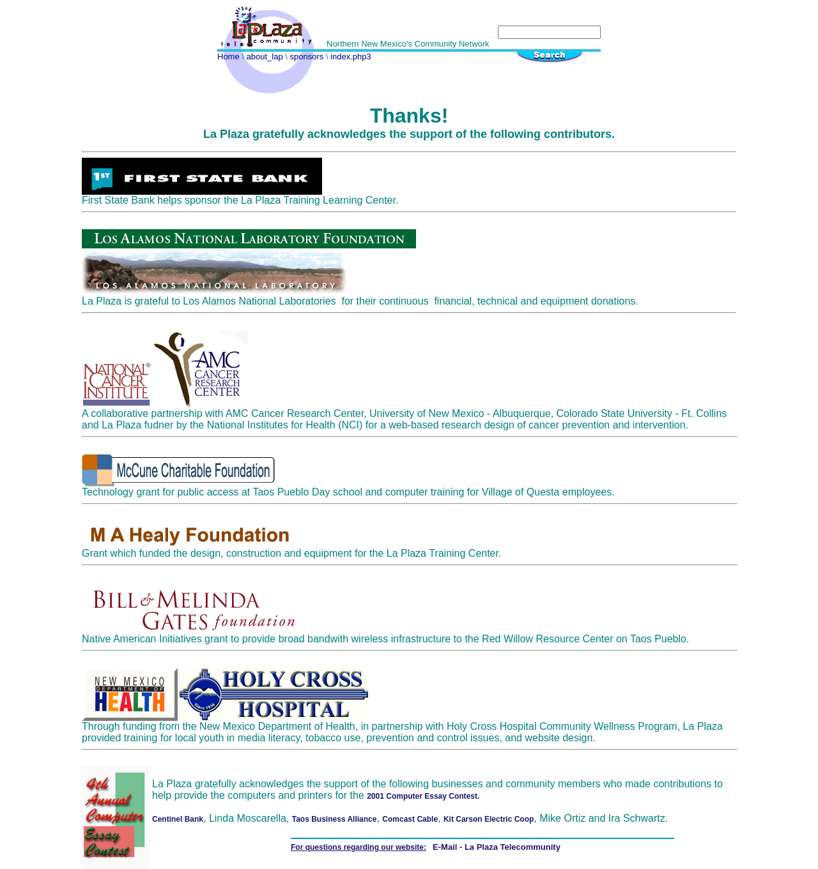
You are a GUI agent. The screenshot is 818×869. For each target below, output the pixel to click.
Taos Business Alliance (334, 819)
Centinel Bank (177, 819)
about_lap (264, 56)
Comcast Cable (410, 819)
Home (228, 56)
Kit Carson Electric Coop (489, 819)
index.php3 (349, 56)
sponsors (307, 56)
